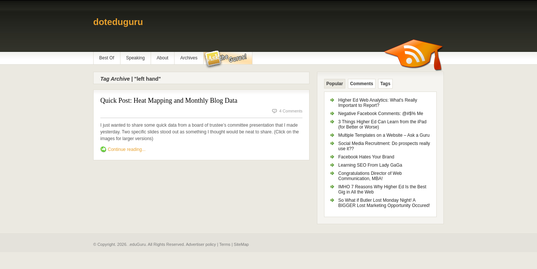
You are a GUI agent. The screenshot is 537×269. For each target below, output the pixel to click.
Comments (361, 83)
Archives (188, 58)
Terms (224, 244)
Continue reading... (126, 149)
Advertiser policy (201, 244)
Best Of (106, 58)
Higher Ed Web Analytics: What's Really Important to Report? (377, 103)
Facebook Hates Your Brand (366, 157)
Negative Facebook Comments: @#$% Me (380, 113)
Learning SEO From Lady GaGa (370, 165)
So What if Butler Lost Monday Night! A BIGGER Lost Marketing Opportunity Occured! (384, 203)
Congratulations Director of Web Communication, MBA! (370, 176)
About (162, 58)
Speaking (135, 58)
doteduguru (118, 22)
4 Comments (290, 111)
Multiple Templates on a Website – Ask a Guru (384, 135)
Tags (385, 83)
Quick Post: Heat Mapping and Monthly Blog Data (168, 100)
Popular (334, 83)
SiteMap (241, 244)
